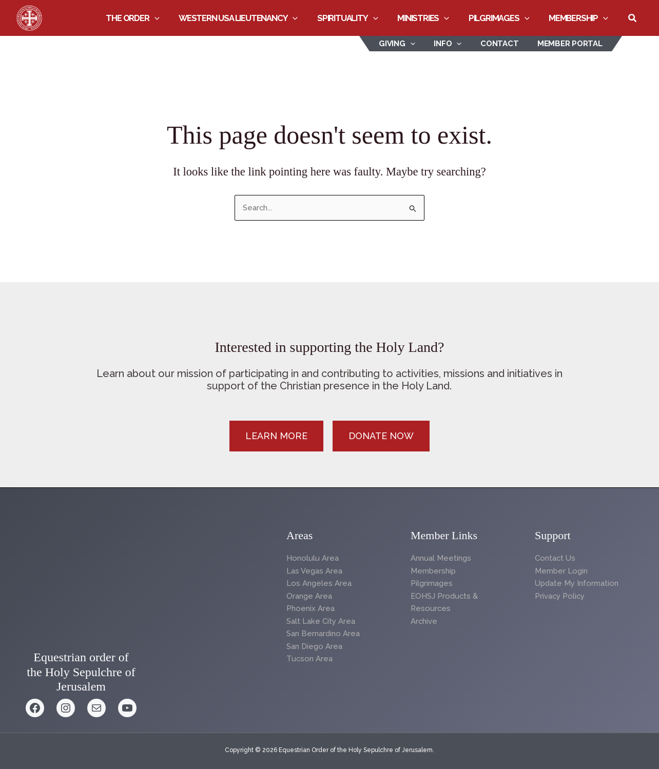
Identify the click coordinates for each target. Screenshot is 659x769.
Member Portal (571, 43)
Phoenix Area (310, 609)
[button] (167, 18)
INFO (456, 43)
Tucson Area (309, 659)
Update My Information (576, 583)
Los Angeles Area (319, 583)
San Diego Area (314, 647)
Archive (424, 621)
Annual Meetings (441, 558)
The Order (145, 18)
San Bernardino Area (323, 634)
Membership (579, 18)
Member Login (561, 571)
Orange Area (309, 596)
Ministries (429, 18)
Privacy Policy (560, 596)
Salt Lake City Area (320, 621)
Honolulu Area (312, 558)
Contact (505, 43)
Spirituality (355, 18)
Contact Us (555, 558)
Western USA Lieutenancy (248, 18)
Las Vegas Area (314, 571)
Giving (409, 43)
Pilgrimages (502, 18)
